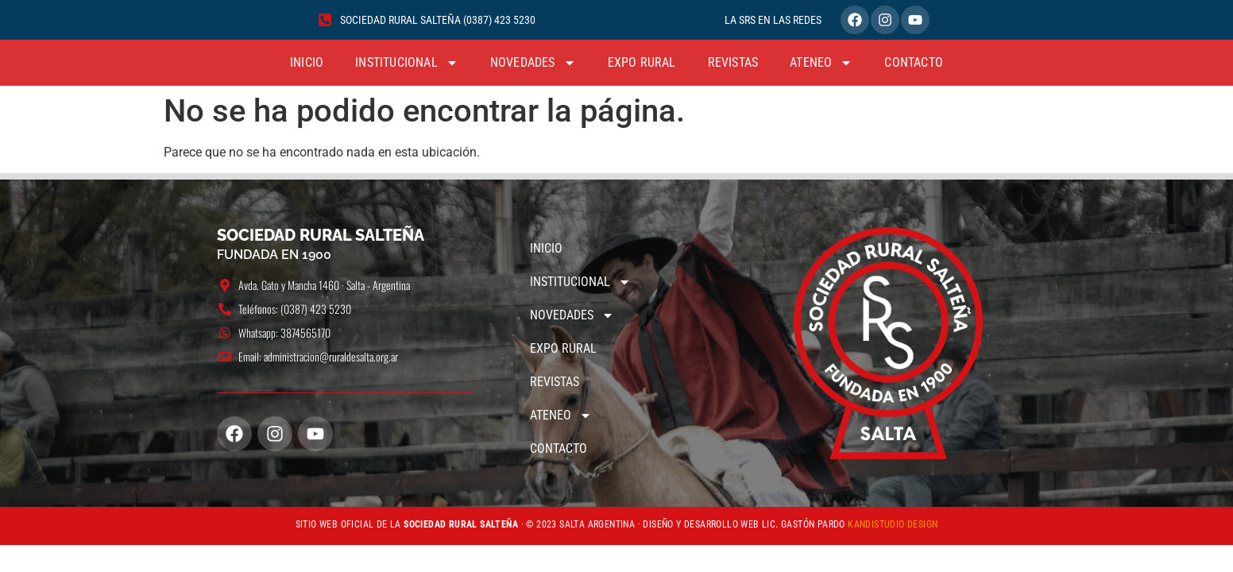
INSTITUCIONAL (406, 62)
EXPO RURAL (642, 62)
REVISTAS (733, 62)
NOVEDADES (533, 62)
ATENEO (821, 62)
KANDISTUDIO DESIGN (892, 524)
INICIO (306, 62)
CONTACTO (913, 62)
